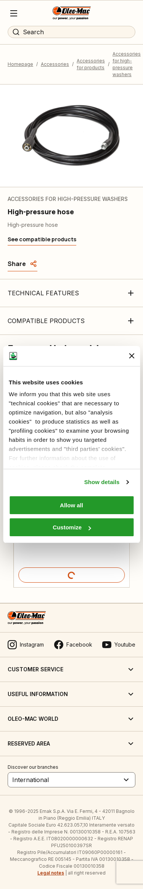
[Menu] (14, 13)
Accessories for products (91, 64)
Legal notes (50, 873)
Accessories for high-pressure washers (126, 64)
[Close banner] (131, 355)
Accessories (55, 64)
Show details (102, 482)
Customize (72, 527)
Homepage (20, 64)
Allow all (71, 505)
